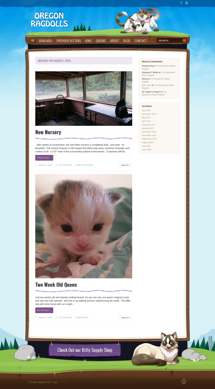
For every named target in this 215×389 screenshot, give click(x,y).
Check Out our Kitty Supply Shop (84, 350)
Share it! (125, 165)
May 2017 (146, 117)
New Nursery (48, 132)
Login (54, 382)
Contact (141, 40)
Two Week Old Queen (56, 284)
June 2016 (146, 150)
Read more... (44, 157)
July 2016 (146, 146)
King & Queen (82, 317)
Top (183, 381)
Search (184, 40)
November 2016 (149, 135)
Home (32, 40)
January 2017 (148, 128)
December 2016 (149, 132)
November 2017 (149, 114)
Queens (101, 40)
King (88, 40)
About (114, 40)
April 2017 (146, 121)
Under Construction (84, 165)
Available (45, 40)
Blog (126, 40)
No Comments (65, 165)
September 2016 (149, 139)
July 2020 (146, 110)
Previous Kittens (69, 40)
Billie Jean (146, 85)
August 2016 (147, 142)
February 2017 (148, 125)
